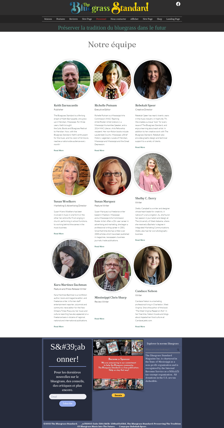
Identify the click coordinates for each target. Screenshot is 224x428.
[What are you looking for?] (158, 350)
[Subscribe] (67, 403)
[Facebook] (178, 4)
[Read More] (59, 150)
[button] (118, 395)
